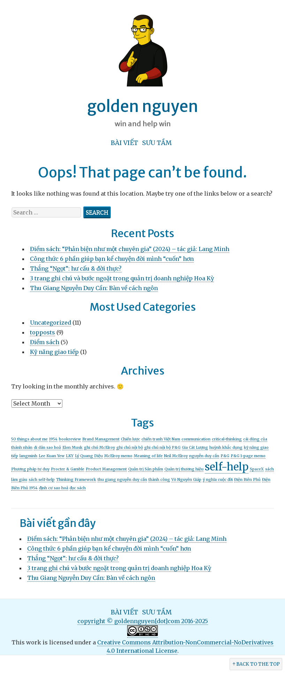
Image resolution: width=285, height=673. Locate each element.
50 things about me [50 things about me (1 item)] (29, 439)
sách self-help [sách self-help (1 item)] (42, 479)
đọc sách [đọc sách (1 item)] (78, 488)
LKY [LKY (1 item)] (70, 456)
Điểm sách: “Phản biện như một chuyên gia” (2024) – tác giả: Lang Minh (129, 248)
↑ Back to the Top (256, 664)
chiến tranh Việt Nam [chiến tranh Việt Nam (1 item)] (160, 439)
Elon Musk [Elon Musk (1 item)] (72, 447)
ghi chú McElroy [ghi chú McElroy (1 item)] (99, 447)
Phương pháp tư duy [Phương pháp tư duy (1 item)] (30, 469)
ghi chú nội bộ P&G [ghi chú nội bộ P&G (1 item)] (162, 447)
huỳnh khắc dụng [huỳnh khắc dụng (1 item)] (225, 447)
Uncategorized (50, 322)
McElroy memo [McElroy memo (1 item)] (118, 456)
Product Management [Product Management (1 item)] (106, 469)
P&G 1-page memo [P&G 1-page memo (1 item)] (248, 456)
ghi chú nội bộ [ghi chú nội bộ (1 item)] (129, 447)
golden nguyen (142, 106)
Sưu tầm (157, 143)
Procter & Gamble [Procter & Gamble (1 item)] (67, 469)
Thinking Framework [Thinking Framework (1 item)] (76, 479)
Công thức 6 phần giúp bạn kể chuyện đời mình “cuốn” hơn (112, 258)
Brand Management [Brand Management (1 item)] (101, 439)
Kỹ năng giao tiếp (54, 351)
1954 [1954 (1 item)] (53, 439)
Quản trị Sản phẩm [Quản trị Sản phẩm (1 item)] (145, 469)
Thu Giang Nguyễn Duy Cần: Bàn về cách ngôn (94, 288)
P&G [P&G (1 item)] (225, 456)
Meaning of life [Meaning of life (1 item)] (148, 456)
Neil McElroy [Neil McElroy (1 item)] (176, 456)
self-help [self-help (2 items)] (226, 466)
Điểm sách (44, 342)
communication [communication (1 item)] (196, 439)
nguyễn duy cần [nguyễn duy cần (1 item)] (204, 456)
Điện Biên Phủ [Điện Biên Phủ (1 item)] (247, 479)
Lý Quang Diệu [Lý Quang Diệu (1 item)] (89, 456)
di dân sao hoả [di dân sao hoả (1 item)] (47, 447)
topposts (42, 332)
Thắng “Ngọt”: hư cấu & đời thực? (76, 268)
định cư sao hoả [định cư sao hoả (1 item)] (53, 488)
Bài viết (124, 143)
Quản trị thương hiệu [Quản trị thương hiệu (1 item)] (183, 469)
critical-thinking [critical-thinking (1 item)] (227, 439)
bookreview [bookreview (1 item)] (70, 439)
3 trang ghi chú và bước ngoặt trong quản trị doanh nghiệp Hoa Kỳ (122, 278)
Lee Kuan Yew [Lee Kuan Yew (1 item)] (51, 456)
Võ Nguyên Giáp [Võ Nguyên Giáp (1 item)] (186, 479)
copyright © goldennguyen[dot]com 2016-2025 (142, 621)
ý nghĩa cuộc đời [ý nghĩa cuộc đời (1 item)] (218, 479)
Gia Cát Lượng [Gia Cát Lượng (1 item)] (195, 447)
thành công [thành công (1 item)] (159, 479)
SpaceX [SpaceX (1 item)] (257, 469)
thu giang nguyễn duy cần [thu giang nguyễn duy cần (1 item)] (122, 479)
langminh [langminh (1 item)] (28, 456)
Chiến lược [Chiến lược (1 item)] (130, 439)
